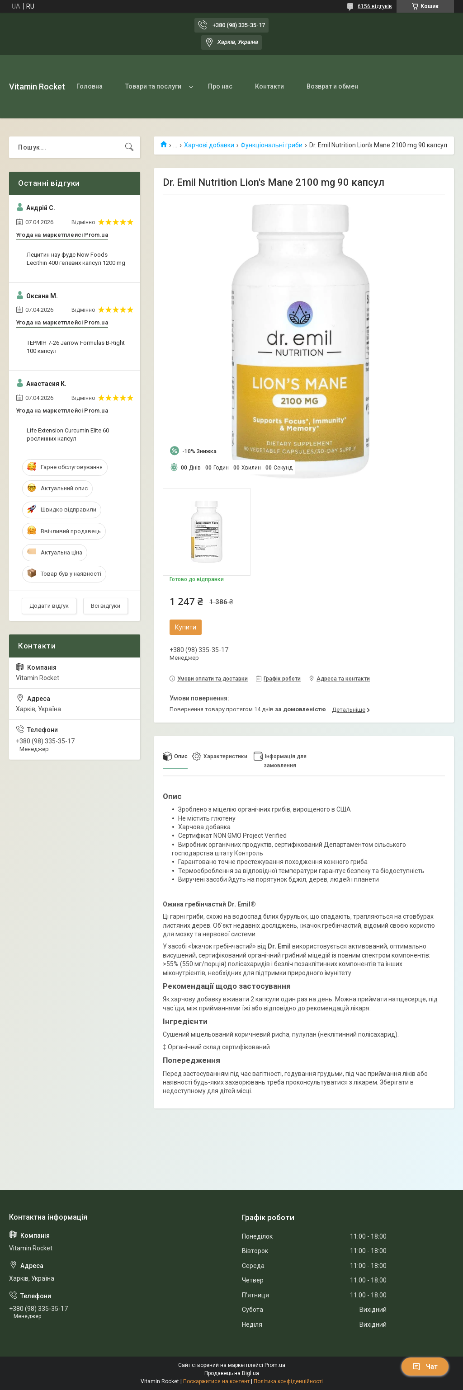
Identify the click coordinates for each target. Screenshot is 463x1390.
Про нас (220, 86)
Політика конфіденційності (288, 1381)
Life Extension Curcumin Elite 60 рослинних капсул (68, 434)
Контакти (269, 86)
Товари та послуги (153, 86)
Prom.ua (275, 1365)
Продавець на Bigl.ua (231, 1373)
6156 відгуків (375, 6)
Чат (425, 1366)
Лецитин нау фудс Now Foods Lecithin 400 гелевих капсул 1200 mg (76, 258)
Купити (185, 627)
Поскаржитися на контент (216, 1381)
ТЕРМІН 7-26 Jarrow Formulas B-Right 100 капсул (76, 346)
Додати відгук (49, 605)
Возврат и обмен (332, 86)
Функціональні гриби (271, 145)
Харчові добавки (209, 145)
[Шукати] (129, 147)
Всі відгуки (105, 605)
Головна (89, 86)
